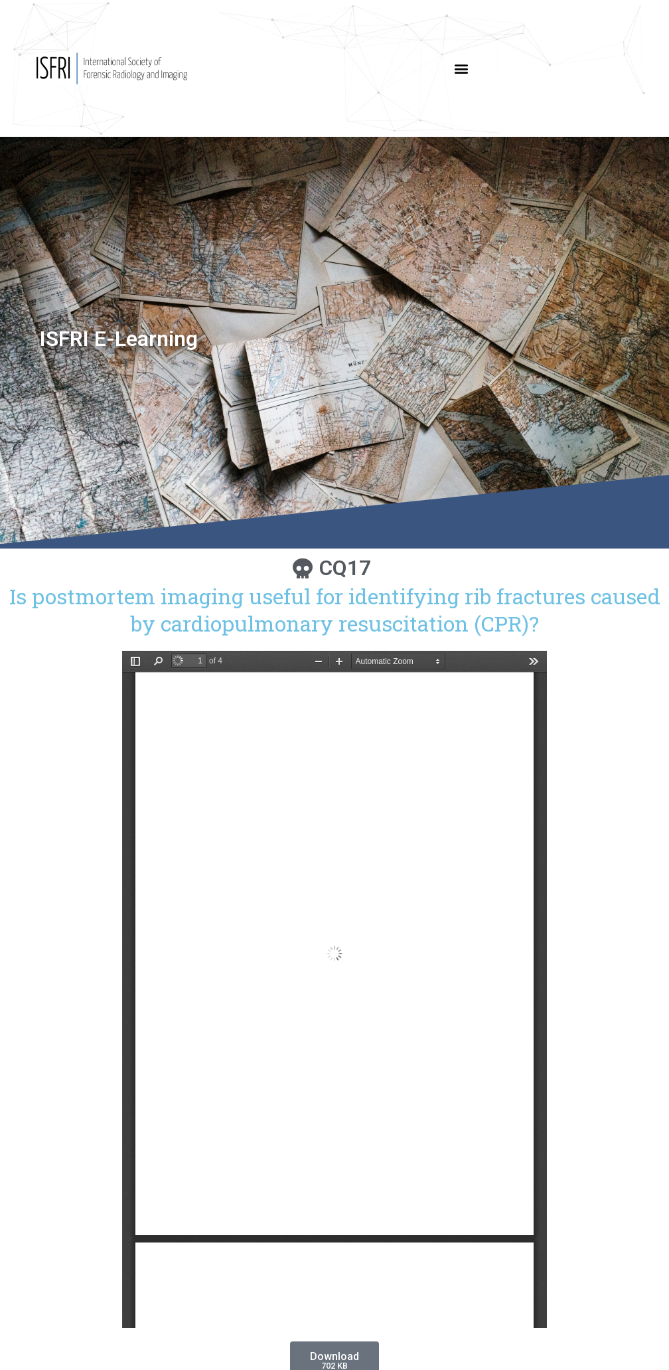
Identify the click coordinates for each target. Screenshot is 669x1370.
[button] (462, 69)
